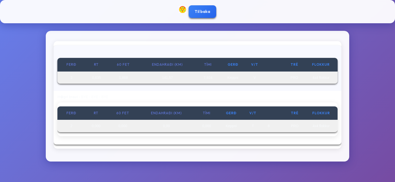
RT (96, 64)
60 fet (123, 64)
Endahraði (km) (167, 64)
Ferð (71, 64)
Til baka (202, 11)
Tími (208, 64)
